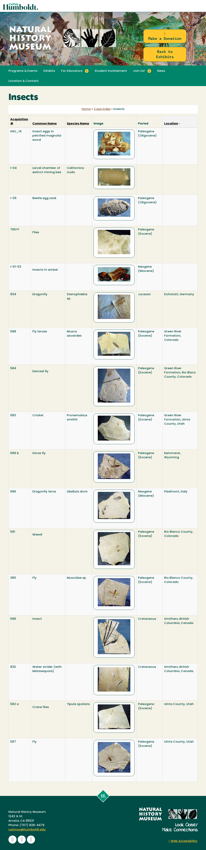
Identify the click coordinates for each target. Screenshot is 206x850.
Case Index (102, 109)
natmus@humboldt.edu (27, 829)
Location (172, 123)
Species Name (78, 123)
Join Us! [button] (139, 71)
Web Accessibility (183, 841)
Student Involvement (111, 71)
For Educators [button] (71, 71)
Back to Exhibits (165, 54)
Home (86, 109)
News (161, 71)
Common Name (44, 123)
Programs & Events (22, 71)
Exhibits (49, 71)
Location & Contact (23, 81)
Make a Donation (164, 36)
